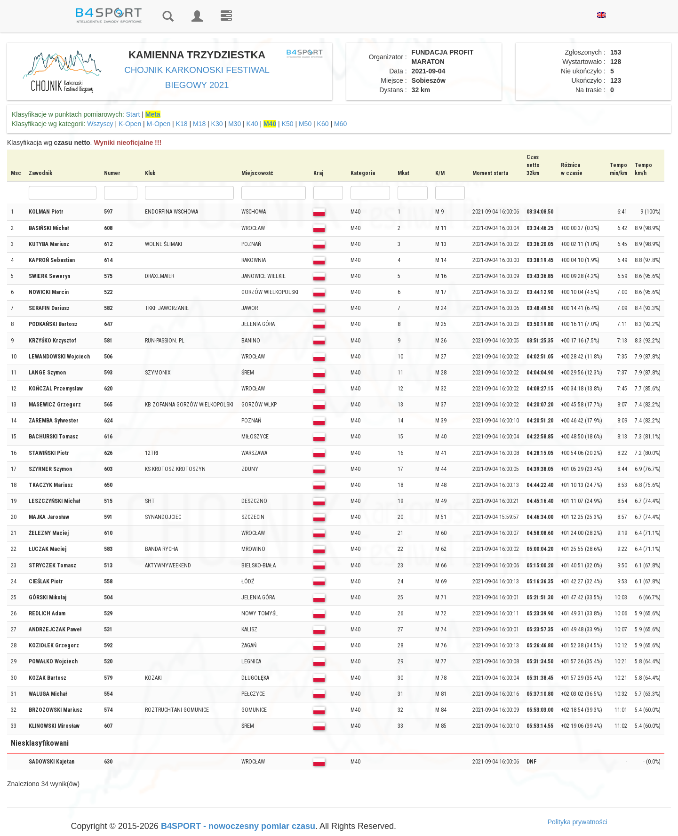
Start (133, 114)
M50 (305, 123)
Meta (152, 114)
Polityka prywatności (577, 822)
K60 (323, 123)
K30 (217, 123)
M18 (199, 123)
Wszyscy (100, 123)
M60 (340, 123)
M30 (234, 123)
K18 (182, 123)
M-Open (159, 123)
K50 (288, 123)
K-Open (130, 123)
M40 (269, 123)
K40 (252, 123)
